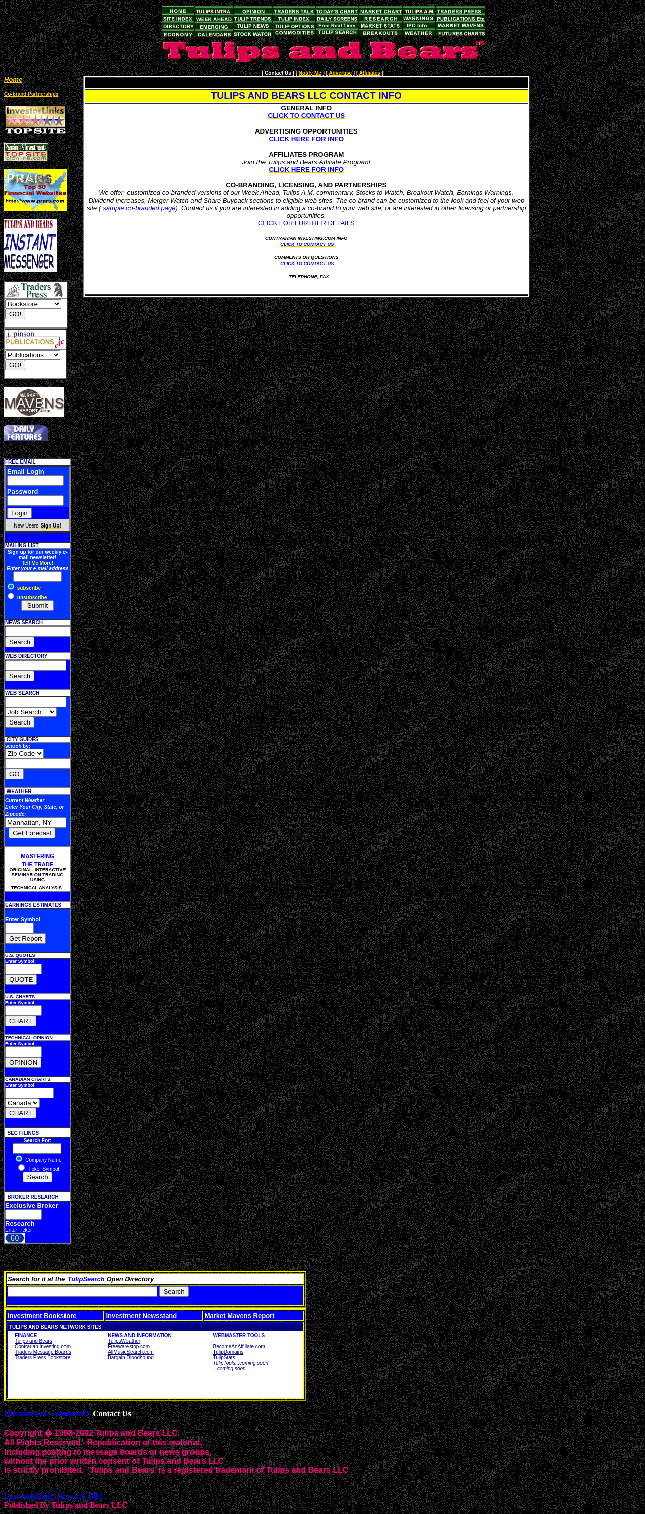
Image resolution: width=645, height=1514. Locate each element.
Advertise (340, 73)
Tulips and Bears (33, 1341)
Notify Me (310, 73)
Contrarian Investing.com (43, 1346)
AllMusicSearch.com (131, 1352)
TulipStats (224, 1357)
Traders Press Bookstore (42, 1357)
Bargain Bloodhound (131, 1357)
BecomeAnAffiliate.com (239, 1346)
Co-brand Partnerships (31, 94)
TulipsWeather (124, 1341)
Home (13, 79)
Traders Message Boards (43, 1352)
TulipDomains (228, 1352)
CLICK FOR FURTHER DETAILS (306, 223)
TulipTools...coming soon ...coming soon (241, 1365)
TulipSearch (86, 1279)
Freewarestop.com (129, 1346)
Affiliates (369, 73)
